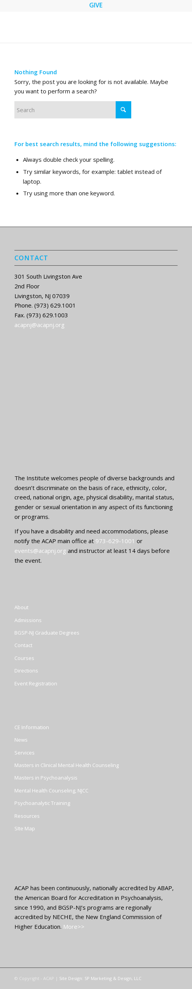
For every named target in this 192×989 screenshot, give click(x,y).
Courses (24, 658)
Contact (23, 645)
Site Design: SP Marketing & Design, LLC (100, 978)
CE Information (31, 727)
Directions (26, 670)
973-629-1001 (115, 541)
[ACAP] (79, 27)
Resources (27, 815)
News (21, 739)
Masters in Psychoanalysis (46, 777)
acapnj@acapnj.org (39, 325)
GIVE (95, 5)
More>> (74, 926)
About (21, 607)
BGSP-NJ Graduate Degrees (46, 632)
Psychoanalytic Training (42, 803)
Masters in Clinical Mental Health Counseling (66, 765)
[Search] (72, 109)
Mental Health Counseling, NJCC (51, 790)
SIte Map (24, 828)
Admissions (28, 620)
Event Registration (35, 683)
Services (24, 752)
